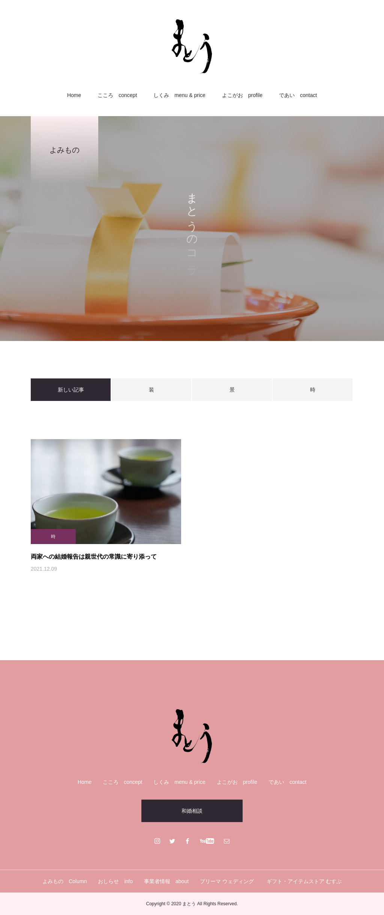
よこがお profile (242, 95)
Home (74, 95)
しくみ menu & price (179, 95)
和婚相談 (192, 811)
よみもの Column (64, 881)
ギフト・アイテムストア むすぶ (304, 881)
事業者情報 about (166, 881)
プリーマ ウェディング (227, 881)
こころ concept (117, 95)
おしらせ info (115, 881)
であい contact (298, 95)
